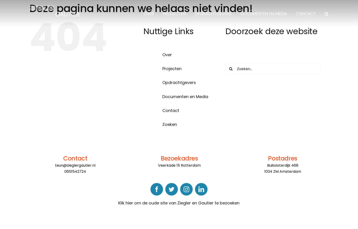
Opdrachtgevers (179, 82)
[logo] (54, 7)
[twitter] (171, 189)
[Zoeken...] (273, 68)
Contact (170, 110)
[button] (325, 14)
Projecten (172, 68)
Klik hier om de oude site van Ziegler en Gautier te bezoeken (179, 203)
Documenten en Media (185, 96)
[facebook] (156, 189)
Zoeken (169, 124)
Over (167, 55)
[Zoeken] (231, 68)
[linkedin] (201, 189)
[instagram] (186, 189)
